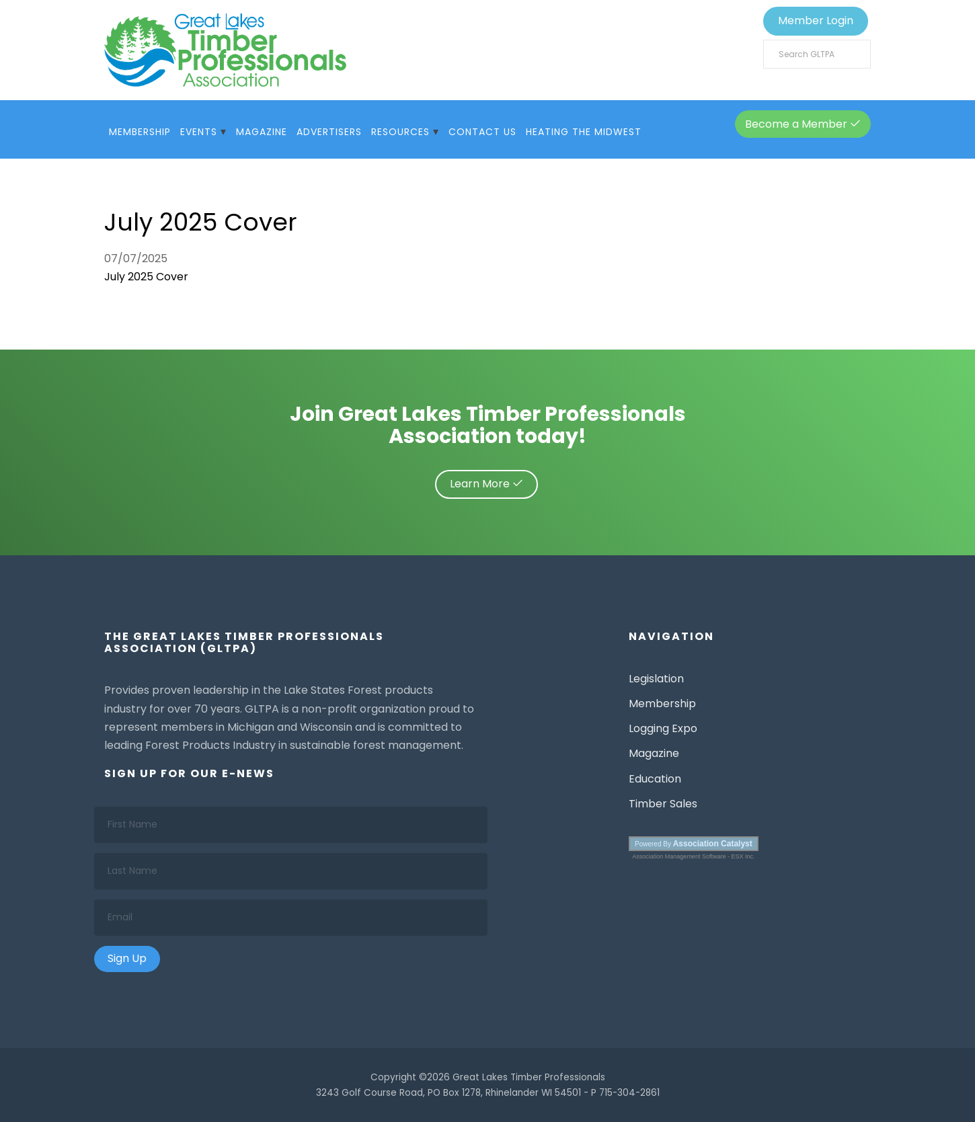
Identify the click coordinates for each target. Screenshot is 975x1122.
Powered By (693, 843)
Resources (400, 131)
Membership (140, 131)
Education (655, 779)
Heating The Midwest (583, 131)
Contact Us (482, 131)
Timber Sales (663, 803)
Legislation (656, 678)
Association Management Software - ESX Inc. (693, 856)
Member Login (815, 20)
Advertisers (329, 131)
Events (198, 131)
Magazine (261, 131)
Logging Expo (663, 728)
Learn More (486, 483)
